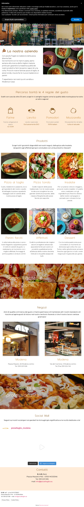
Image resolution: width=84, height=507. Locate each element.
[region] (42, 28)
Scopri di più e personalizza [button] (14, 19)
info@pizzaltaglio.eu (44, 482)
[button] (3, 28)
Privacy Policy (5, 500)
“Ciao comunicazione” (44, 505)
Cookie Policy (15, 500)
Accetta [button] (76, 19)
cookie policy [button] (34, 8)
